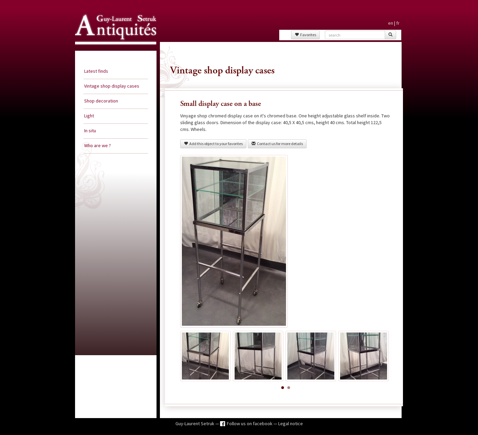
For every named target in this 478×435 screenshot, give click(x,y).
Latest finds (96, 71)
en (390, 23)
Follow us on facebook (250, 423)
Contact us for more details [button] (277, 143)
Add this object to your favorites (213, 143)
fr (398, 23)
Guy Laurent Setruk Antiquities (113, 50)
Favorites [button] (305, 34)
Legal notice (290, 423)
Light (89, 116)
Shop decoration (101, 101)
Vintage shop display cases (111, 86)
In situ (90, 131)
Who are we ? (97, 145)
